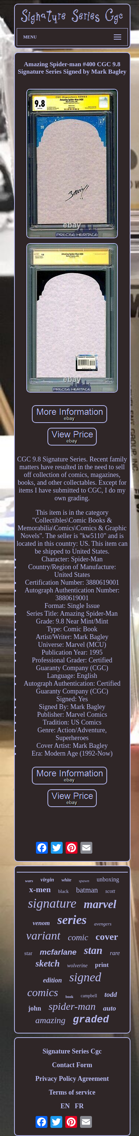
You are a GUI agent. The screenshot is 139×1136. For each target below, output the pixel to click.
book (69, 997)
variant (43, 935)
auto (109, 1008)
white (67, 880)
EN (65, 1106)
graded (91, 1019)
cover (107, 936)
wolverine (77, 965)
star (28, 953)
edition (52, 980)
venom (41, 923)
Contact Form (72, 1065)
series (72, 920)
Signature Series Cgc (72, 1051)
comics (42, 992)
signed (85, 977)
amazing (50, 1020)
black (63, 891)
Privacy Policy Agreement (72, 1078)
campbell (89, 995)
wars (29, 880)
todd (111, 994)
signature (52, 903)
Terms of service (72, 1092)
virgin (47, 880)
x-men (40, 889)
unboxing (108, 879)
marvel (100, 904)
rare (115, 953)
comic (78, 937)
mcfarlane (58, 952)
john (34, 1008)
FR (79, 1106)
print (102, 964)
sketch (48, 963)
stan (93, 950)
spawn (84, 880)
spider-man (72, 1006)
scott (110, 891)
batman (87, 890)
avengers (103, 924)
